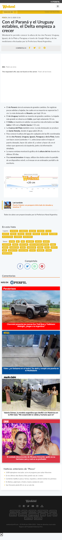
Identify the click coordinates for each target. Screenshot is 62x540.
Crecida (38, 241)
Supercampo (33, 515)
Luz (49, 515)
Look (43, 515)
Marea (53, 244)
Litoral (48, 250)
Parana (13, 234)
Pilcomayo (53, 234)
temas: (5, 241)
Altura (12, 241)
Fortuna (53, 511)
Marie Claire (43, 511)
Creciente (30, 241)
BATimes (38, 518)
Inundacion (14, 247)
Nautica (54, 247)
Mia (55, 515)
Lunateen (28, 518)
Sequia (23, 247)
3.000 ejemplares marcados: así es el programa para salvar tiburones (28, 472)
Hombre (13, 515)
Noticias (32, 511)
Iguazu (28, 234)
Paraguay (36, 234)
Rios (22, 241)
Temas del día (10, 12)
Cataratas (18, 237)
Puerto (40, 247)
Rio (18, 241)
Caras (24, 511)
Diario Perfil (15, 511)
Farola (15, 244)
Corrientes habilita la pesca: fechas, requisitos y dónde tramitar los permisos (31, 479)
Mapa (4, 250)
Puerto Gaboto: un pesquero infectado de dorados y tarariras (33, 206)
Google (32, 250)
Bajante (46, 241)
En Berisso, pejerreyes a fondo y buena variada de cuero (24, 482)
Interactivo (13, 250)
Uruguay (21, 234)
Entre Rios (14, 231)
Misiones (32, 231)
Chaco (48, 231)
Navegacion (31, 247)
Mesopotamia (7, 253)
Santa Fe (5, 234)
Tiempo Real (6, 244)
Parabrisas (22, 515)
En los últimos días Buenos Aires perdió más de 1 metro (24, 476)
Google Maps (23, 250)
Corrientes (23, 231)
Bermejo (44, 234)
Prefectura (23, 244)
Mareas (5, 247)
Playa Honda (28, 237)
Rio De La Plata (7, 237)
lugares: (5, 231)
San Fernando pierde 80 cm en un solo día (20, 485)
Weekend (41, 250)
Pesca (47, 247)
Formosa (41, 231)
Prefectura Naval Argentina (39, 244)
